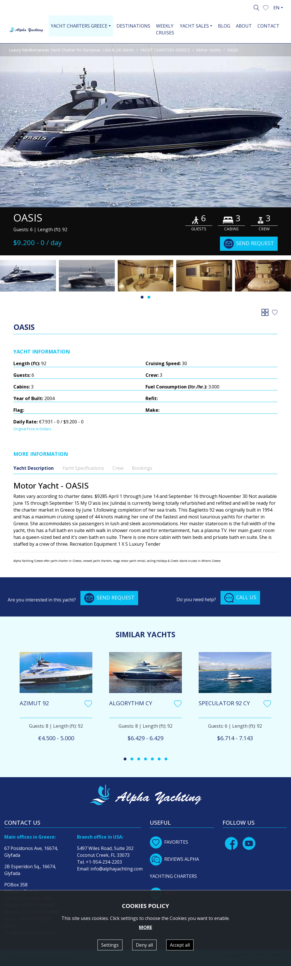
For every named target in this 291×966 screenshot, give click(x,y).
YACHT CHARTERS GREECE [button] (79, 26)
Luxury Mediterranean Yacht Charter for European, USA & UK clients (71, 50)
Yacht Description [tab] (33, 468)
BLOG (224, 26)
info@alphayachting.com (116, 869)
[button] (266, 7)
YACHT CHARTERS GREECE (165, 50)
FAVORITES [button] (169, 842)
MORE (145, 927)
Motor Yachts (208, 50)
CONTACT (268, 26)
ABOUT (244, 26)
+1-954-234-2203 (104, 862)
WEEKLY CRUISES (165, 29)
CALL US (240, 598)
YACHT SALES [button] (194, 26)
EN (276, 8)
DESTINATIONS (133, 26)
